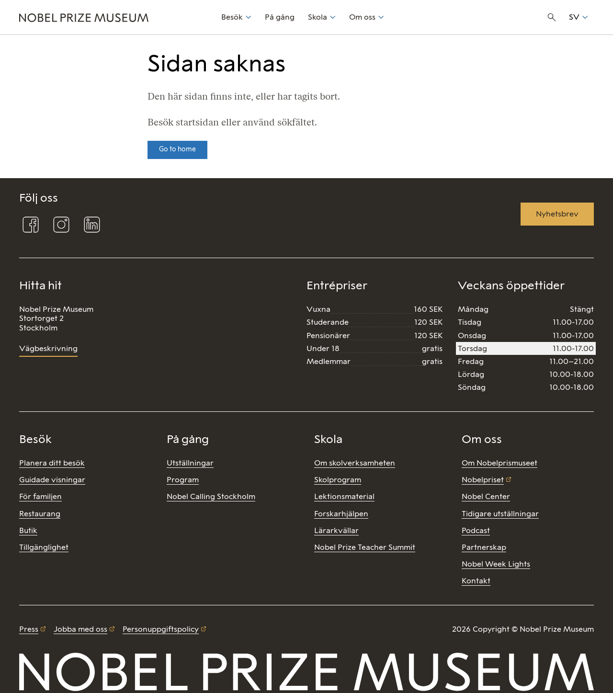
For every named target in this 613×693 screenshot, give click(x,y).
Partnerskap (484, 547)
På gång (280, 17)
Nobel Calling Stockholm (211, 496)
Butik (28, 530)
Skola (317, 17)
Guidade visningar (52, 479)
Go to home (177, 149)
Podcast (476, 530)
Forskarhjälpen (341, 513)
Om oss (362, 17)
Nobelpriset (483, 479)
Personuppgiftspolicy (161, 629)
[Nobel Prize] (115, 17)
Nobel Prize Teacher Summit (364, 547)
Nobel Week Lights (496, 563)
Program (183, 479)
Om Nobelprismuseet (499, 462)
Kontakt (476, 580)
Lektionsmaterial (344, 496)
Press (28, 629)
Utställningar (190, 462)
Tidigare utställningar (500, 513)
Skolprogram (337, 479)
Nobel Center (486, 496)
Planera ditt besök (52, 462)
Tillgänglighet (43, 547)
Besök (232, 17)
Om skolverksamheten (354, 462)
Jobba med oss (80, 629)
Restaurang (39, 513)
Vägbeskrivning (48, 348)
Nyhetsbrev (557, 213)
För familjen (40, 496)
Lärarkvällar (336, 530)
